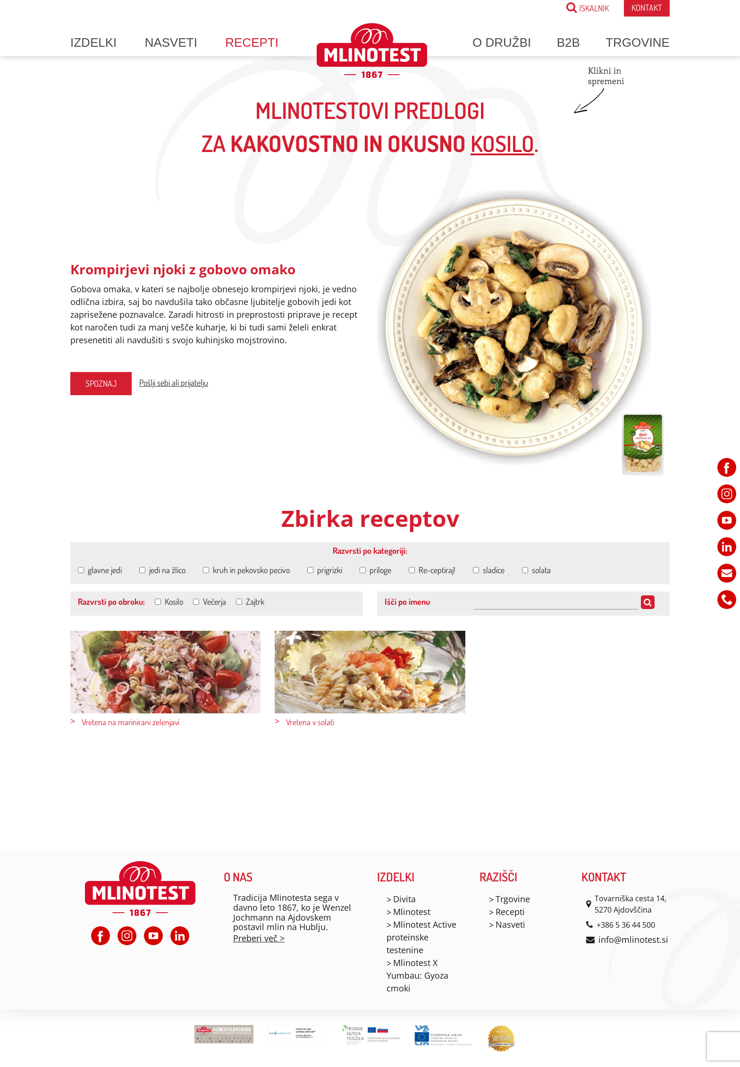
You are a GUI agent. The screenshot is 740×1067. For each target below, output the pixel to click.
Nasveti (171, 42)
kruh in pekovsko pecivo (246, 570)
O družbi (501, 42)
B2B (568, 42)
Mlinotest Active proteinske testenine (421, 937)
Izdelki (93, 42)
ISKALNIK (587, 7)
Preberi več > (259, 938)
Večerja (209, 601)
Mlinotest (411, 911)
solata (536, 570)
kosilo (502, 143)
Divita (404, 899)
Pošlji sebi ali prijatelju (173, 382)
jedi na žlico (162, 570)
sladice (489, 570)
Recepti (251, 42)
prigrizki (324, 570)
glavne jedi (100, 570)
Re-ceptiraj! (432, 570)
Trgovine (637, 42)
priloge (375, 570)
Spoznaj (101, 383)
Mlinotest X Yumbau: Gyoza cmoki (417, 975)
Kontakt (646, 7)
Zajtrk (250, 601)
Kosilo (169, 601)
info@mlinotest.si (633, 939)
